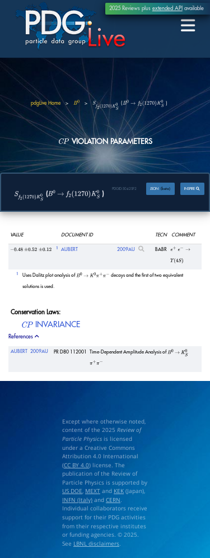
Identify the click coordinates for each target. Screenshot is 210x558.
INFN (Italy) (77, 497)
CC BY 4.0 (76, 463)
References (24, 334)
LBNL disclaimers (96, 541)
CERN (113, 497)
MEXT (92, 489)
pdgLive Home (45, 103)
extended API (167, 8)
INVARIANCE (50, 323)
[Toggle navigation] (189, 26)
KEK (119, 489)
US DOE (72, 489)
